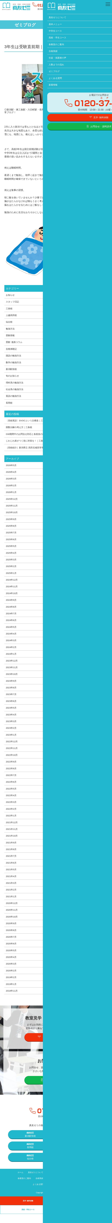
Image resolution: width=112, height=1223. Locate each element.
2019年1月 (11, 993)
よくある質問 (36, 1193)
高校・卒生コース (89, 1181)
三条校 (9, 309)
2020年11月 (12, 918)
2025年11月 (12, 508)
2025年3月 (11, 563)
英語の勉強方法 (14, 397)
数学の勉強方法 (14, 363)
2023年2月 (11, 733)
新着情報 (52, 1193)
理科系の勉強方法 (15, 384)
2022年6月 (11, 788)
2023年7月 (11, 699)
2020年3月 (11, 972)
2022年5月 (11, 795)
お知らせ (10, 295)
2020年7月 (11, 945)
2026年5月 (11, 467)
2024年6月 (11, 624)
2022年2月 (11, 815)
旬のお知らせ (13, 377)
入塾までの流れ (75, 1187)
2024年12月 (12, 583)
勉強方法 (10, 329)
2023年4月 (11, 720)
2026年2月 (11, 488)
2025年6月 (11, 542)
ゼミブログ (92, 1187)
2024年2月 (11, 651)
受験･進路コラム (14, 343)
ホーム (17, 1181)
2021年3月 (11, 890)
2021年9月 (11, 849)
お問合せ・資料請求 (56, 1089)
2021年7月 (11, 863)
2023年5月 (11, 713)
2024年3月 (11, 645)
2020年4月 (11, 966)
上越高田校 (12, 315)
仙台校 (9, 322)
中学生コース (70, 1181)
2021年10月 (12, 843)
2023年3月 (11, 727)
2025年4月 (11, 556)
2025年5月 (11, 549)
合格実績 (37, 1187)
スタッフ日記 (13, 302)
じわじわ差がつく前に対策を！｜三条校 (27, 443)
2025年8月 (11, 529)
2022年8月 (11, 774)
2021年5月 (11, 877)
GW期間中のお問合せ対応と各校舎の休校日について (33, 436)
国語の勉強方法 (14, 356)
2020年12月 (12, 911)
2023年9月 (11, 686)
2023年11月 (12, 672)
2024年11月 (12, 590)
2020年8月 (11, 938)
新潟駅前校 (12, 370)
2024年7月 (11, 617)
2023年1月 (11, 740)
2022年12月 (12, 747)
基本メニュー (53, 1181)
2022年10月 (12, 761)
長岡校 (9, 404)
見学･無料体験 (28, 1210)
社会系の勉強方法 (15, 391)
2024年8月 (11, 610)
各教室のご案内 (21, 1187)
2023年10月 (12, 679)
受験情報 (10, 336)
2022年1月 (11, 822)
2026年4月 (11, 474)
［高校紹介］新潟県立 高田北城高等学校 (27, 449)
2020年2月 (11, 979)
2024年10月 (12, 597)
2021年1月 (11, 904)
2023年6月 (11, 706)
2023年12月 (12, 665)
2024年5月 (11, 631)
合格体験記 (12, 350)
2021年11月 (12, 836)
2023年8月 (11, 692)
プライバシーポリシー (71, 1193)
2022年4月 (11, 802)
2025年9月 (11, 522)
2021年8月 (11, 856)
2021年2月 (11, 897)
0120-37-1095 (50, 5)
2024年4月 (11, 638)
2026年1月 (11, 494)
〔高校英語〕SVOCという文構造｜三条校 (28, 422)
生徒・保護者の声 (55, 1187)
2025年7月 (11, 535)
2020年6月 (11, 952)
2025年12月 (12, 501)
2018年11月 (12, 1000)
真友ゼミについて (33, 1181)
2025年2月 (11, 569)
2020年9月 (11, 931)
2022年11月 (12, 754)
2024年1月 (11, 658)
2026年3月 (11, 481)
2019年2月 (11, 986)
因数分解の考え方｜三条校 (20, 429)
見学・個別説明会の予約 (56, 1046)
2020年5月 (11, 959)
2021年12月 (12, 829)
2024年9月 (11, 604)
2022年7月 (11, 781)
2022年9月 (11, 768)
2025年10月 (12, 515)
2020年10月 (12, 925)
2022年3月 (11, 808)
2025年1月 (11, 576)
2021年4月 (11, 884)
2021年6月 (11, 870)
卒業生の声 (84, 1218)
